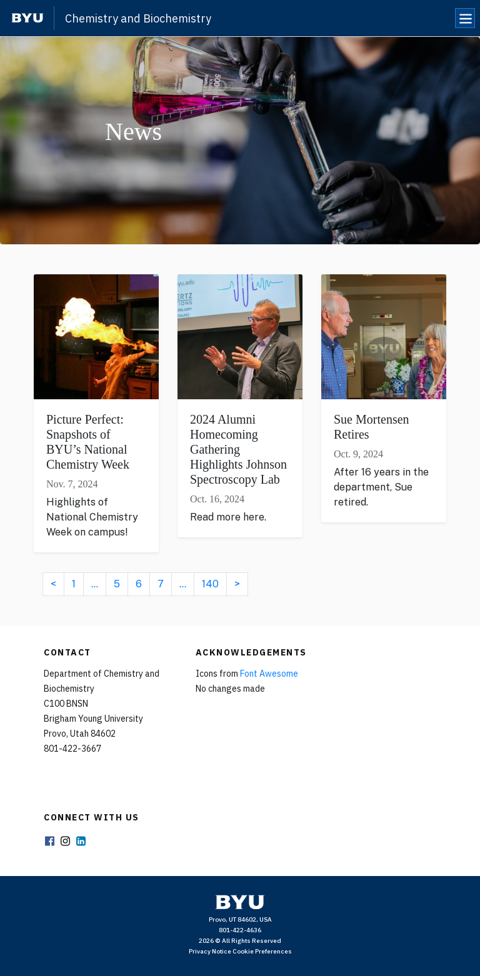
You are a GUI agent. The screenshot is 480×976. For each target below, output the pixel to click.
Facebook (49, 842)
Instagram (65, 842)
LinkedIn (80, 842)
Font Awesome (269, 673)
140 (210, 584)
